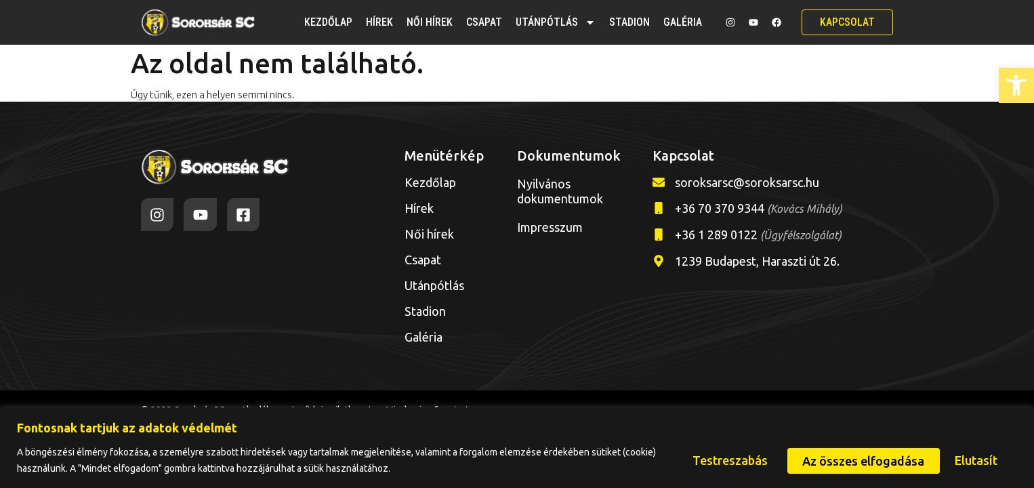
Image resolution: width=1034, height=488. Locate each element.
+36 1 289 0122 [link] (758, 234)
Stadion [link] (629, 22)
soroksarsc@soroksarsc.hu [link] (747, 182)
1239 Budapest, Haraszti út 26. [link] (757, 261)
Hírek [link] (379, 22)
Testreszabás (715, 460)
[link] (1016, 85)
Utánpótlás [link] (556, 22)
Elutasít (815, 460)
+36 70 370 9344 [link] (758, 208)
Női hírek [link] (430, 22)
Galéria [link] (682, 22)
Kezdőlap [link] (328, 22)
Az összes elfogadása (938, 460)
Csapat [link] (484, 22)
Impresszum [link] (550, 227)
